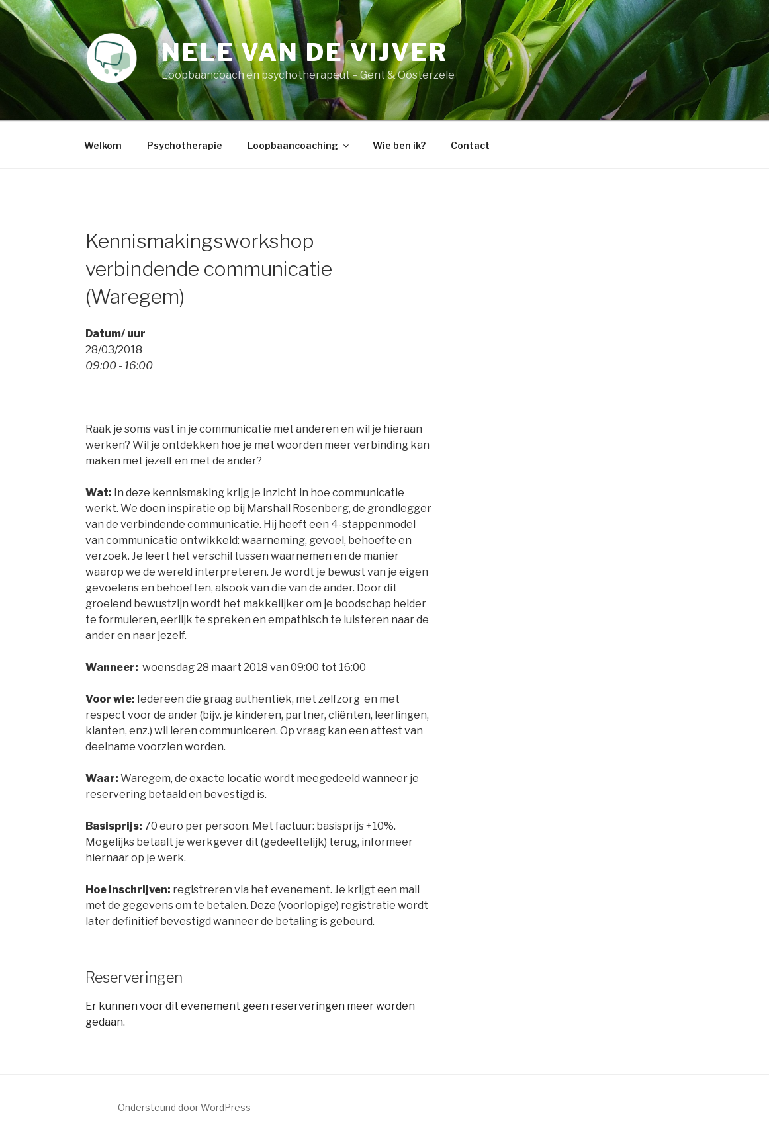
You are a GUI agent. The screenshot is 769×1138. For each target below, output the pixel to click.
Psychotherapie (184, 145)
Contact (470, 145)
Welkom (103, 145)
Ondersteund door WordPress (184, 1107)
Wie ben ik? (399, 145)
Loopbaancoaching (299, 145)
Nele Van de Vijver (304, 52)
